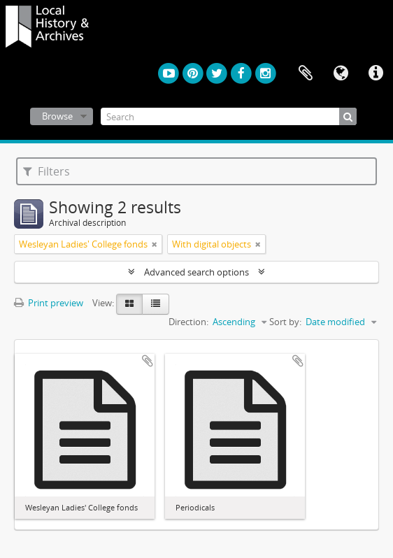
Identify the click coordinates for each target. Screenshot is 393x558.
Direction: (188, 321)
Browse (57, 116)
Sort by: (285, 321)
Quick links (375, 73)
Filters (46, 171)
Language (340, 73)
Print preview (48, 302)
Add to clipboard (148, 361)
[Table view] (155, 304)
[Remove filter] (154, 244)
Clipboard (305, 73)
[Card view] (129, 304)
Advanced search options (196, 272)
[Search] (228, 116)
